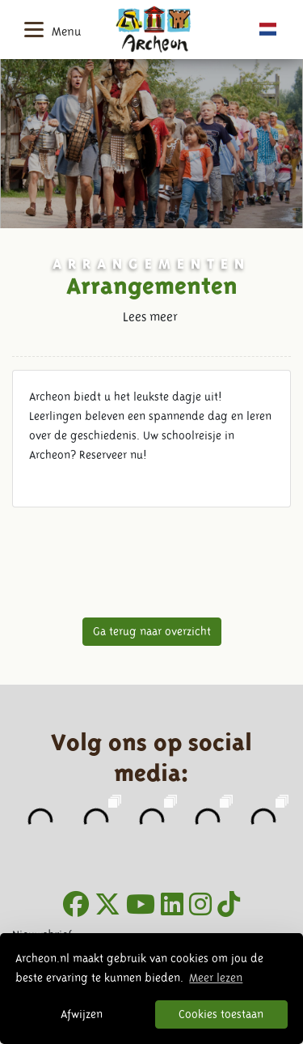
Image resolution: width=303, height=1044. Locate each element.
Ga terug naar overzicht (152, 631)
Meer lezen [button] (215, 977)
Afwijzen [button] (82, 1014)
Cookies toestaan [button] (221, 1014)
